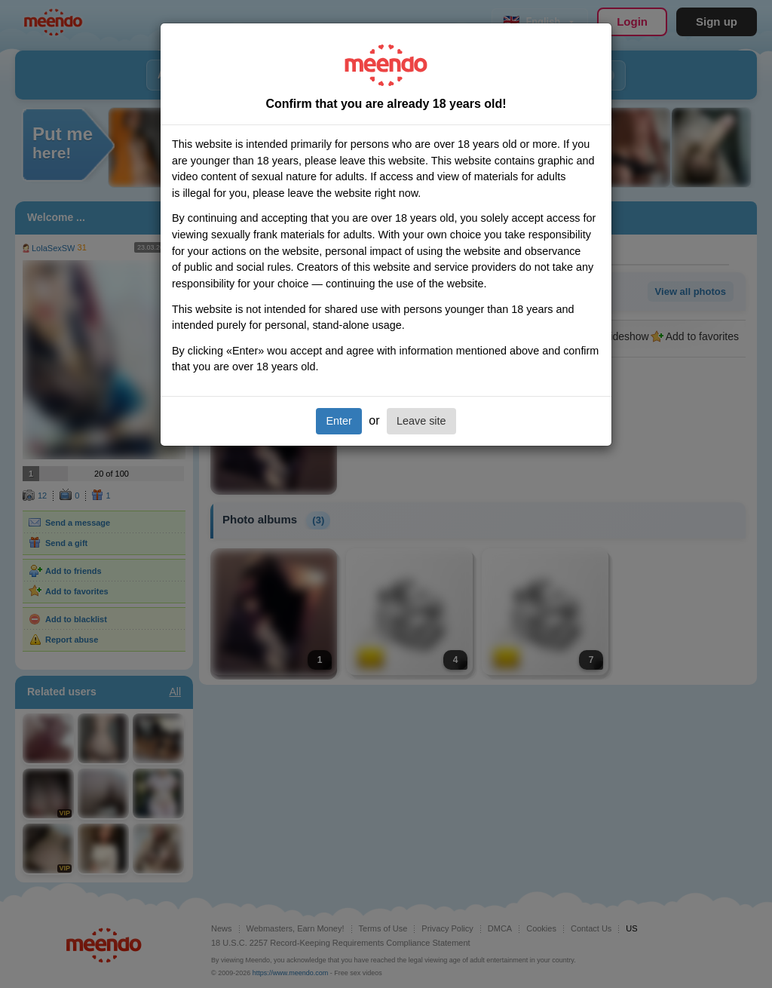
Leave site (421, 421)
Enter (338, 421)
